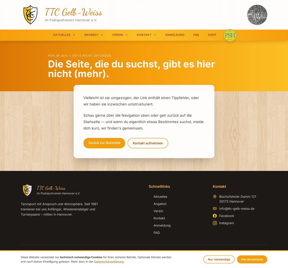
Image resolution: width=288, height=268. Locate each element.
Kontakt (146, 34)
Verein (120, 34)
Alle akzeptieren (252, 259)
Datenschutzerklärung (109, 261)
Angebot (94, 34)
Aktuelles (64, 34)
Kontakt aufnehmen (148, 143)
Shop (212, 34)
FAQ (196, 34)
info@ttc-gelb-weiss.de (236, 209)
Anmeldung (175, 34)
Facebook (226, 216)
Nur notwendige (219, 259)
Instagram (226, 223)
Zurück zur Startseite (104, 143)
